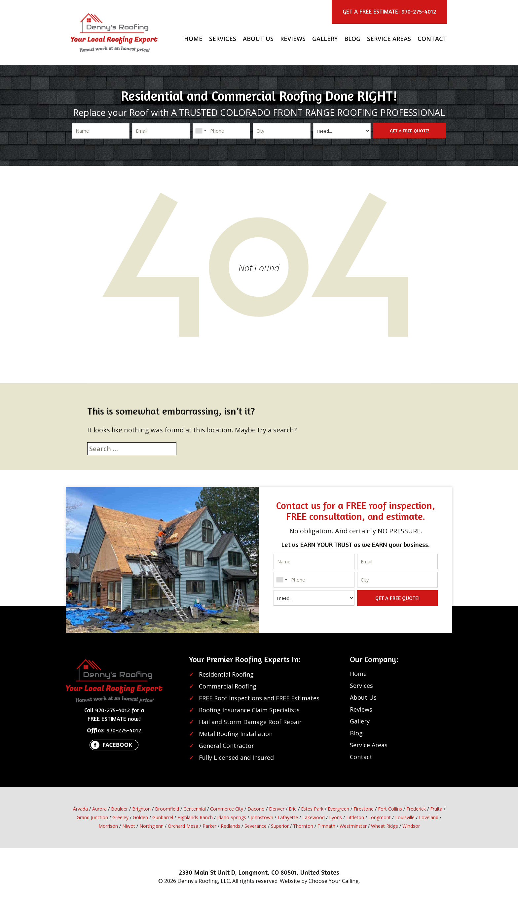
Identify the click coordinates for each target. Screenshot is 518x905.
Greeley (120, 817)
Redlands (230, 826)
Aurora (99, 809)
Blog (352, 39)
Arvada (80, 809)
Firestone (363, 809)
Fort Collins (390, 809)
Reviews (293, 39)
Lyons (335, 817)
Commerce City (226, 809)
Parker (209, 826)
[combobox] (200, 130)
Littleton (355, 817)
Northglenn (151, 826)
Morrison (108, 826)
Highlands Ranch (195, 817)
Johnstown (261, 817)
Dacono (256, 809)
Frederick (416, 809)
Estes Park (312, 809)
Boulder (119, 809)
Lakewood (313, 817)
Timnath (326, 826)
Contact (432, 39)
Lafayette (288, 817)
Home (193, 39)
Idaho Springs (231, 817)
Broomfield (167, 809)
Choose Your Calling (334, 881)
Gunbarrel (162, 817)
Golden (140, 817)
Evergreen (338, 809)
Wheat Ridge (384, 826)
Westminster (353, 826)
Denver (276, 809)
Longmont (379, 817)
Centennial (194, 809)
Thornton (303, 826)
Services (222, 39)
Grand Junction (92, 817)
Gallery (325, 39)
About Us (258, 39)
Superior (280, 826)
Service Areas (389, 39)
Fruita (436, 809)
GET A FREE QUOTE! (409, 130)
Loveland (428, 817)
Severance (255, 826)
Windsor (411, 826)
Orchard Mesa (183, 826)
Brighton (141, 809)
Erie (293, 809)
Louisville (405, 817)
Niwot (128, 826)
